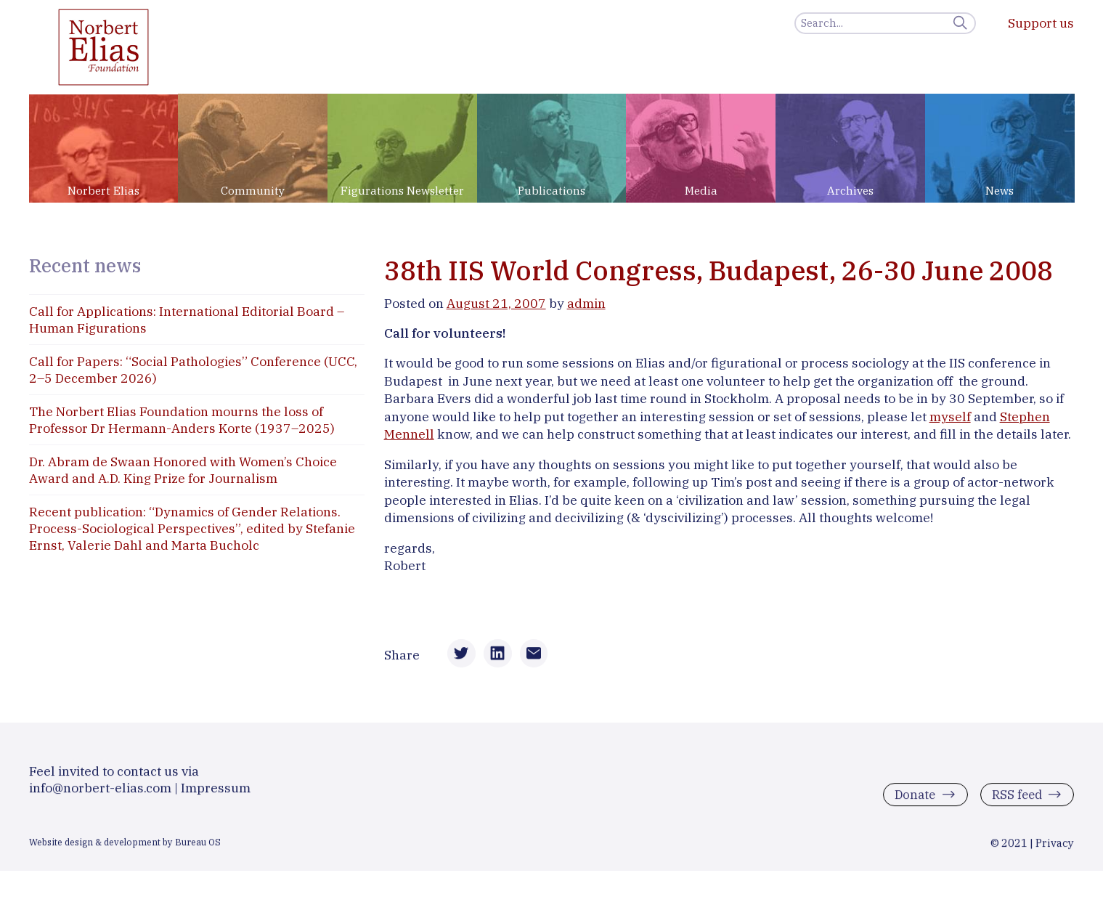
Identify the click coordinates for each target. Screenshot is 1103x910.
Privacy (1054, 849)
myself (950, 416)
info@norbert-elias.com (100, 794)
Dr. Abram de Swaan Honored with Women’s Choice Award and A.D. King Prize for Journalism (183, 470)
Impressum (216, 794)
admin (586, 303)
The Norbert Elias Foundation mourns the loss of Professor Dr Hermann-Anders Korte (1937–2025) (182, 419)
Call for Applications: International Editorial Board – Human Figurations (186, 319)
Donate (911, 801)
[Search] (885, 23)
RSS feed (1014, 801)
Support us (1041, 23)
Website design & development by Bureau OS (125, 848)
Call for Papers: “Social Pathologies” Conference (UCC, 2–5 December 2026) (193, 369)
